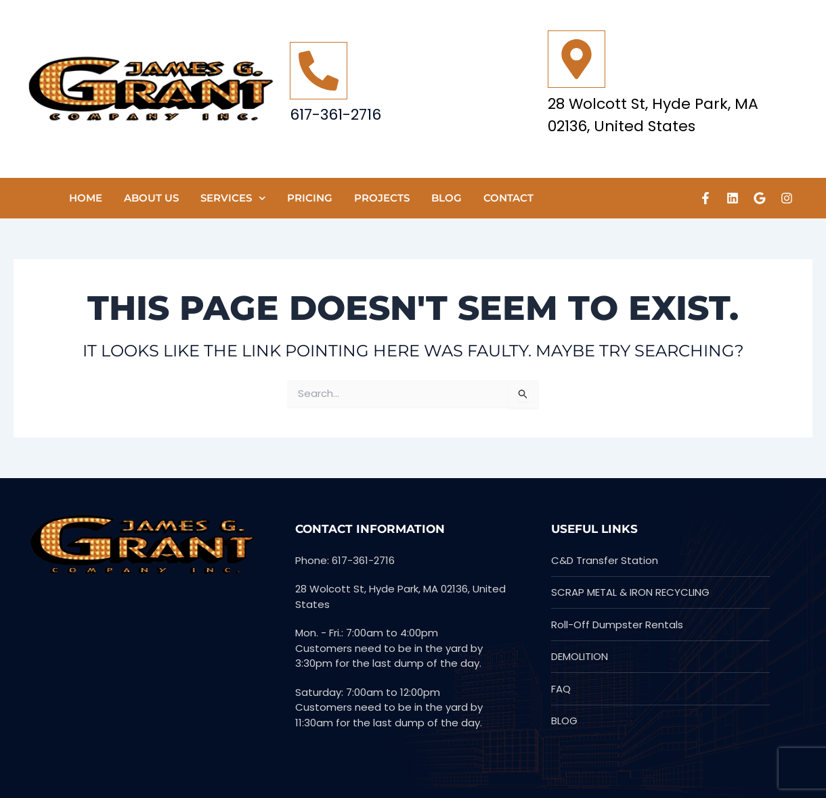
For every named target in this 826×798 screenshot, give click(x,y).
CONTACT (508, 197)
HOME (85, 197)
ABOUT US (151, 197)
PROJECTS (382, 197)
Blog (446, 197)
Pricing (309, 197)
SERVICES (233, 198)
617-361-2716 (335, 114)
